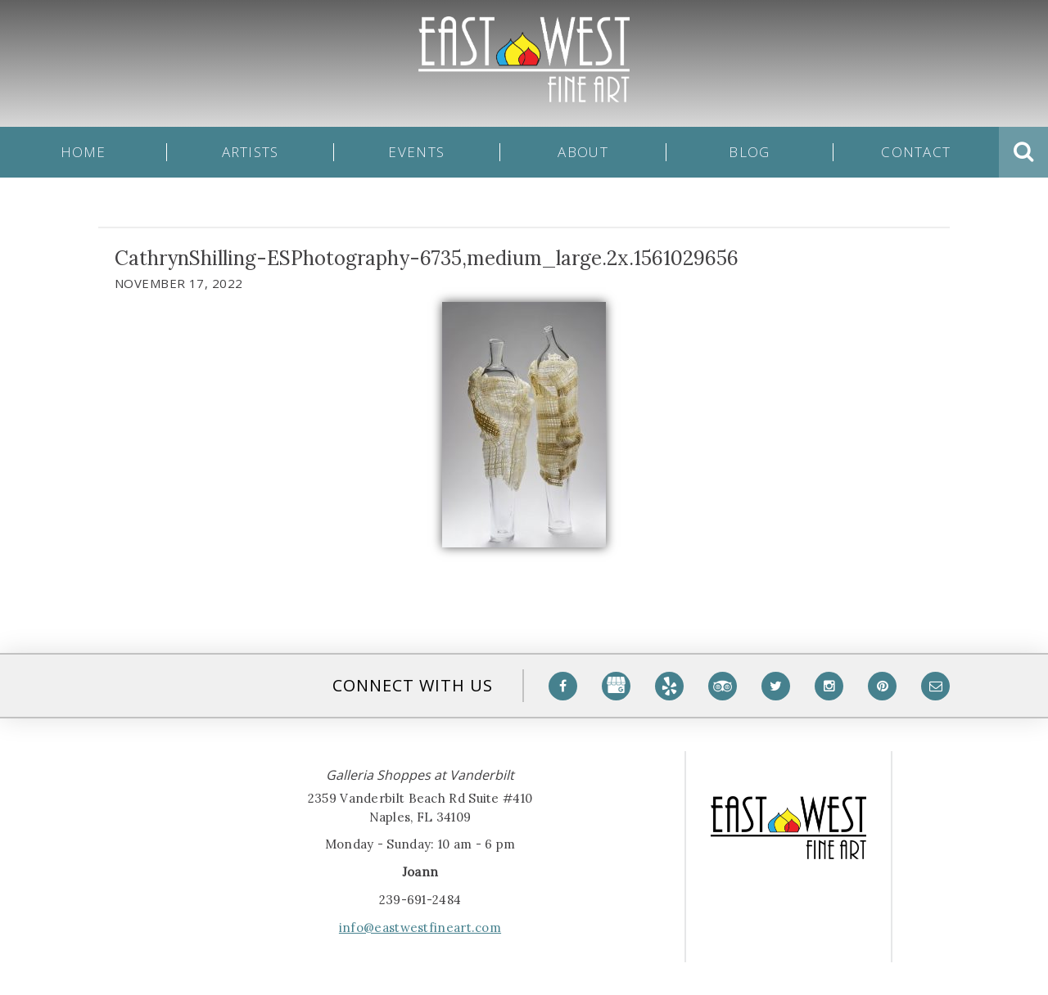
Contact (916, 152)
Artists (250, 152)
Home (83, 152)
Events (416, 152)
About (583, 152)
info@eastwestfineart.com (420, 927)
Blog (749, 152)
